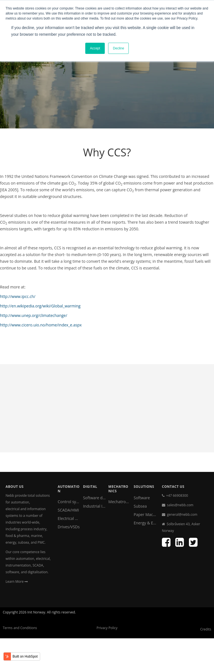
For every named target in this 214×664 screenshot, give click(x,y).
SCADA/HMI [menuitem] (68, 510)
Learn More (17, 581)
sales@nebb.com (180, 505)
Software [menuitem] (142, 497)
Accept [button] (95, 48)
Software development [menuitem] (94, 497)
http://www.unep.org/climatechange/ (33, 315)
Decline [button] (118, 48)
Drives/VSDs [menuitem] (69, 526)
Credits (205, 629)
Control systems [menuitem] (69, 501)
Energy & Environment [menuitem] (145, 523)
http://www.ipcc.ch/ (17, 296)
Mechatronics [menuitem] (119, 501)
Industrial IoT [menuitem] (94, 506)
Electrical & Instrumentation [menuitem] (69, 518)
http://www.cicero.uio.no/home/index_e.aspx (41, 325)
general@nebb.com (182, 514)
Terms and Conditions (20, 627)
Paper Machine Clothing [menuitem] (145, 514)
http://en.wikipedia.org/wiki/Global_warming (40, 306)
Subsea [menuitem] (140, 506)
